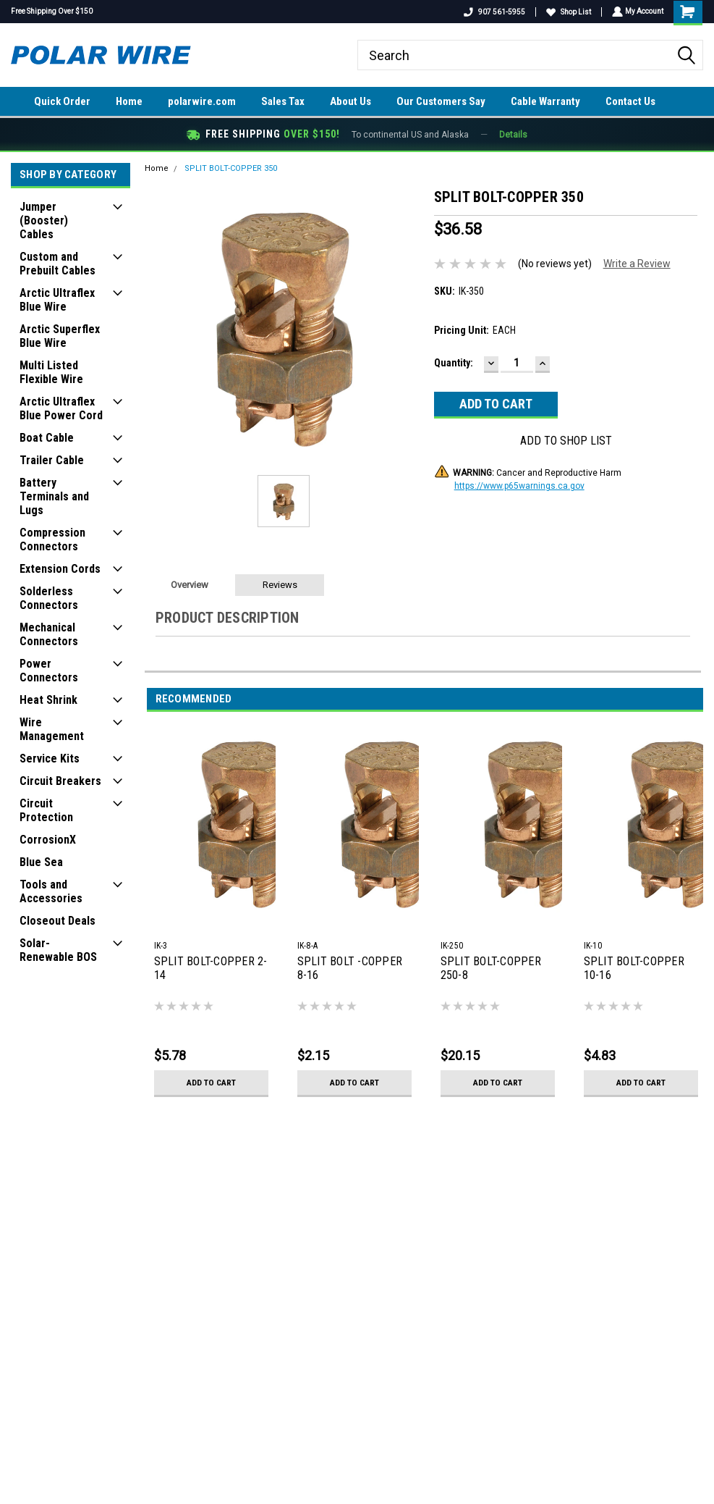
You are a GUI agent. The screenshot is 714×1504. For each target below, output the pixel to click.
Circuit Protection (46, 810)
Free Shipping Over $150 (52, 11)
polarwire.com (202, 101)
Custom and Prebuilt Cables (57, 263)
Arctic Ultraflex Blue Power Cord (61, 408)
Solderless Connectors (49, 598)
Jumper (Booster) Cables (44, 220)
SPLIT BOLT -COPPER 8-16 (350, 968)
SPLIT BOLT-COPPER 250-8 (491, 968)
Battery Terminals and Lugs (54, 496)
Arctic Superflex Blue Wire (60, 336)
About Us (350, 101)
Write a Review (637, 263)
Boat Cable (47, 438)
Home (129, 101)
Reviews (280, 584)
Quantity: (453, 363)
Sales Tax (283, 101)
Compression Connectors (52, 539)
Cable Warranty (545, 101)
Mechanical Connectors (49, 634)
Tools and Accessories (51, 891)
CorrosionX (48, 839)
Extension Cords (60, 569)
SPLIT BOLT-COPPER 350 (230, 168)
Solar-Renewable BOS (58, 950)
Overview (189, 584)
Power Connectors (49, 670)
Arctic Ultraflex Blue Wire (57, 300)
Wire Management (52, 729)
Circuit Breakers (60, 781)
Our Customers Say (440, 101)
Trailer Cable (52, 460)
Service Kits (50, 758)
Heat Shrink (48, 700)
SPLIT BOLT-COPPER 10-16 (634, 968)
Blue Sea (41, 862)
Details (513, 135)
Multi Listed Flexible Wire (51, 372)
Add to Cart (210, 1082)
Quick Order (62, 101)
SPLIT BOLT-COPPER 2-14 (211, 968)
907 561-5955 (493, 12)
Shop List (567, 12)
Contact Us (630, 101)
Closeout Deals (57, 921)
